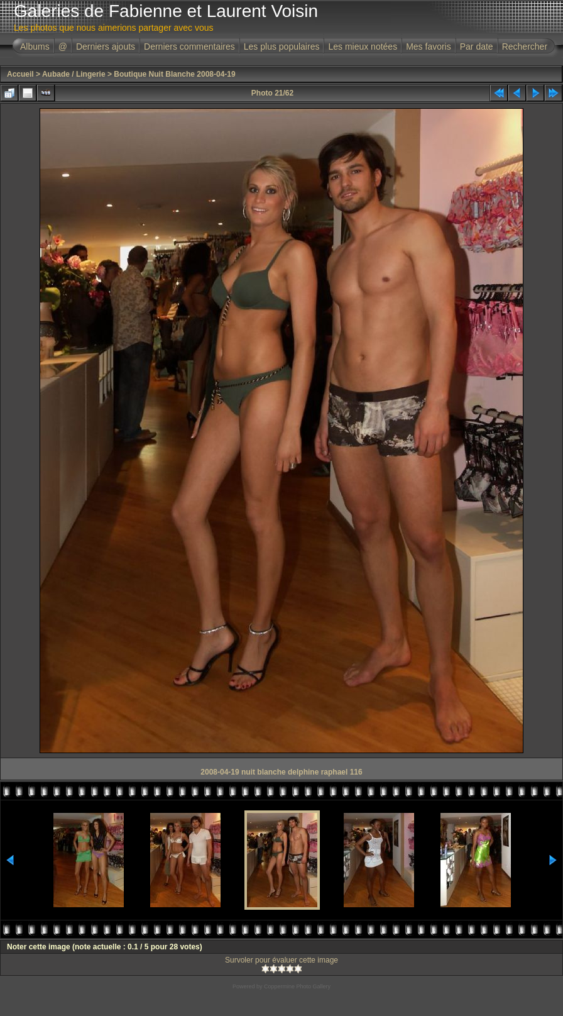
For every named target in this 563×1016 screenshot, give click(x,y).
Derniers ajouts (105, 46)
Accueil (20, 74)
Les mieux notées (362, 46)
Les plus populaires (282, 46)
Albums (35, 46)
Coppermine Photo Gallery (297, 986)
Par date (476, 46)
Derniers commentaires (189, 46)
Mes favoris (428, 46)
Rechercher (524, 46)
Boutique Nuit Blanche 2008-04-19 (174, 74)
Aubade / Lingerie (74, 74)
